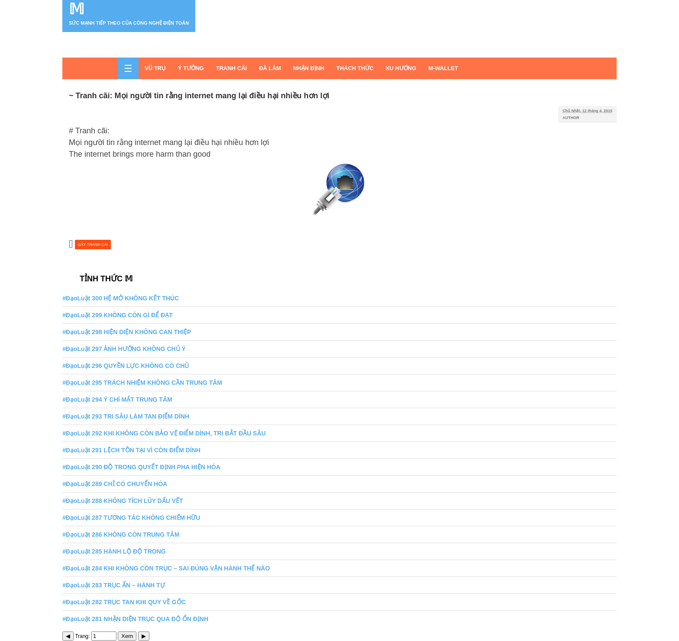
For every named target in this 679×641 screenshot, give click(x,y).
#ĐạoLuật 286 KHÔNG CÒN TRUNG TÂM (120, 534)
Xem (127, 636)
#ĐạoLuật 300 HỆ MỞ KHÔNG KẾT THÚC (120, 298)
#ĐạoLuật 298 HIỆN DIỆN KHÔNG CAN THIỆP (126, 332)
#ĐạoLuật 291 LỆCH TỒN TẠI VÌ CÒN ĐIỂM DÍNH (131, 450)
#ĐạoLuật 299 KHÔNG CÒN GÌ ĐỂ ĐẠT (117, 315)
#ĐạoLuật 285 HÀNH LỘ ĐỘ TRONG (114, 551)
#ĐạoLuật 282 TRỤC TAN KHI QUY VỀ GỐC (124, 602)
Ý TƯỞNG (191, 68)
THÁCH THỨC (355, 68)
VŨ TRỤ (155, 68)
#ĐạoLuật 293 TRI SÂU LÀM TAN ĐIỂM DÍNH (125, 416)
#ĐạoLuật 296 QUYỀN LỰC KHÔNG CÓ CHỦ (125, 365)
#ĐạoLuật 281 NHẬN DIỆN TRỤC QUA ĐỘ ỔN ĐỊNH (135, 618)
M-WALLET (443, 68)
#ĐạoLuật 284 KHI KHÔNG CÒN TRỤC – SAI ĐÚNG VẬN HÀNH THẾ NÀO (166, 568)
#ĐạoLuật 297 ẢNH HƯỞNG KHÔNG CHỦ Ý (124, 348)
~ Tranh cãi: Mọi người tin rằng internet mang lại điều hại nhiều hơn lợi (199, 95)
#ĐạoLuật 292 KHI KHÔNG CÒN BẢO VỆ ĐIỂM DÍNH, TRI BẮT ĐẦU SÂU (164, 433)
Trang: (95, 636)
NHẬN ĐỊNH (308, 68)
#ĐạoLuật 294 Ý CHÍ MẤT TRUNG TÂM (117, 399)
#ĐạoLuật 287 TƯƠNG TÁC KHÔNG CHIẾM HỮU (131, 517)
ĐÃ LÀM (270, 68)
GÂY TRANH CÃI (93, 244)
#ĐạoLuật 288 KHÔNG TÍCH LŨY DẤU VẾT (122, 500)
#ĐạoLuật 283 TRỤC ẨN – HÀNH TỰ (113, 585)
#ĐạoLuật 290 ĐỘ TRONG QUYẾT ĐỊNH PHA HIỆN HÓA (141, 467)
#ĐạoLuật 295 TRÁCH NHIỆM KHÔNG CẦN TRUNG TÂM (142, 382)
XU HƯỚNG (401, 68)
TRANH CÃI (231, 68)
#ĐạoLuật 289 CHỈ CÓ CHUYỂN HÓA (114, 483)
